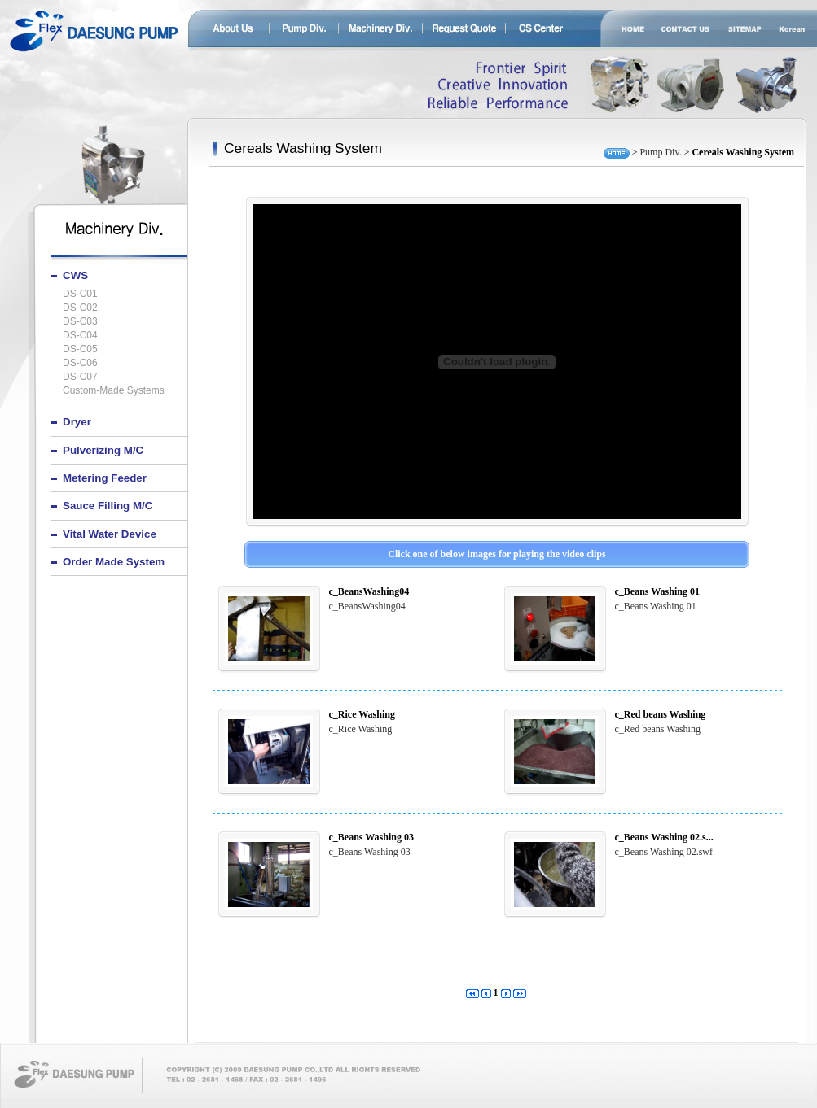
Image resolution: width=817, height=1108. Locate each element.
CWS (75, 275)
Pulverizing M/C (103, 450)
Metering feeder (105, 478)
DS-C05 (80, 349)
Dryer (77, 422)
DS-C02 (80, 308)
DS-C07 (80, 377)
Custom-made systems (114, 391)
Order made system (114, 562)
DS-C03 (80, 321)
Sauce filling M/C (107, 505)
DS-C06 (80, 363)
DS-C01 (80, 294)
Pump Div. (660, 152)
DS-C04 (80, 335)
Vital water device (109, 534)
